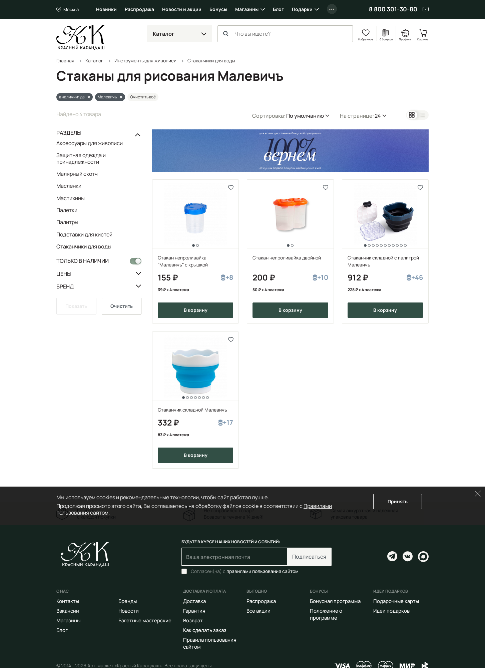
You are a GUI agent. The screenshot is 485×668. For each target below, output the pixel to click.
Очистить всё (143, 97)
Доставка (194, 601)
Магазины (247, 9)
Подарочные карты (396, 601)
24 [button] (378, 115)
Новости (128, 610)
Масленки (68, 185)
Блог (278, 9)
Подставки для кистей (84, 234)
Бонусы (218, 9)
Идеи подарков (391, 610)
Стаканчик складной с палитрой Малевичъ (383, 261)
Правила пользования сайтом (209, 643)
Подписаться (309, 556)
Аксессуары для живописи (89, 143)
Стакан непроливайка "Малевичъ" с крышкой (183, 261)
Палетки (66, 210)
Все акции (259, 610)
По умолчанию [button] (305, 115)
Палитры (67, 222)
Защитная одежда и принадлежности (81, 158)
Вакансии (67, 610)
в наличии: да (72, 97)
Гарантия (194, 610)
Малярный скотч (77, 173)
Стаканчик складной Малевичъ (192, 410)
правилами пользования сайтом (262, 571)
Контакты (67, 601)
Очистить (121, 306)
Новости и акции (181, 9)
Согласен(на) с (245, 571)
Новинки (106, 9)
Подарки (302, 9)
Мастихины (70, 198)
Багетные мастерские (144, 620)
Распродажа (139, 9)
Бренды (127, 601)
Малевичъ (107, 97)
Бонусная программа (335, 601)
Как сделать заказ (204, 630)
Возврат (193, 620)
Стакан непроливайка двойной (287, 257)
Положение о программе (326, 614)
